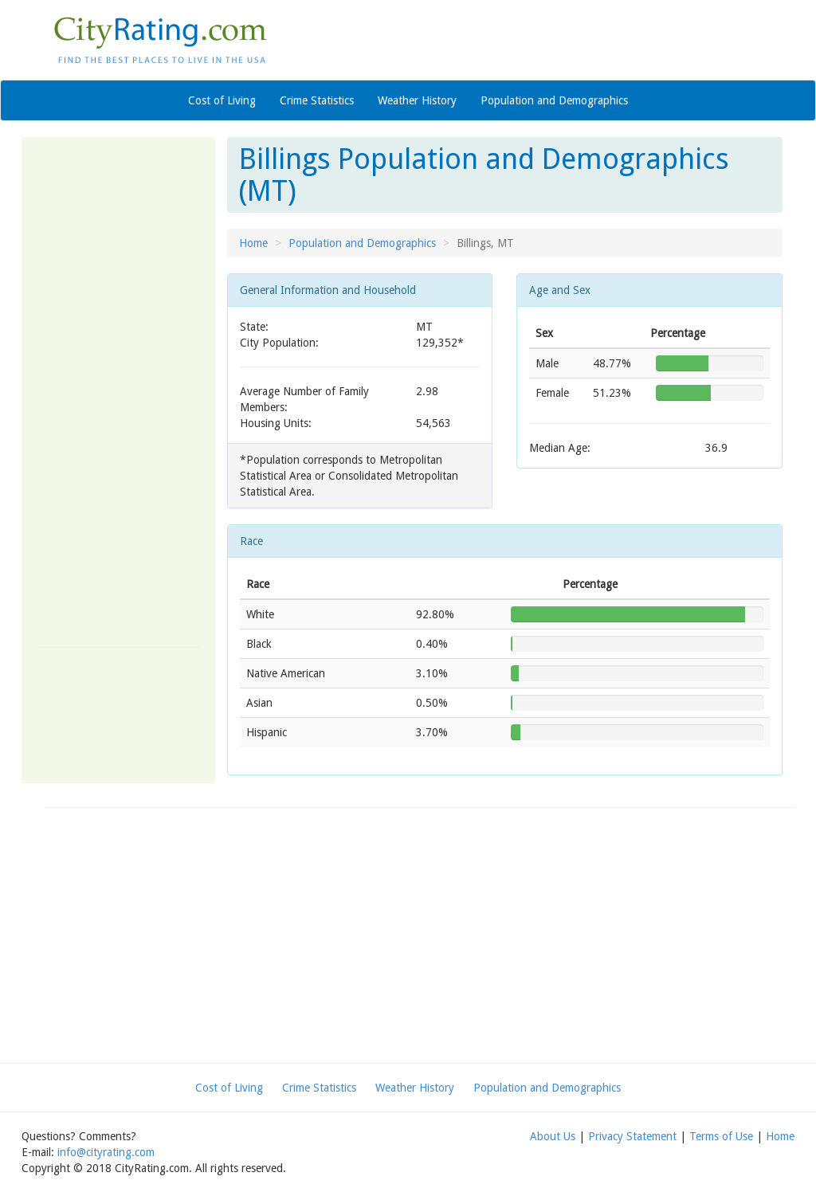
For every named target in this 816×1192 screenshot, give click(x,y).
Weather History (417, 100)
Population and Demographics (554, 100)
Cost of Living (222, 100)
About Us (552, 1136)
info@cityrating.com (106, 1152)
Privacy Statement (632, 1136)
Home (253, 243)
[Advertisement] (118, 392)
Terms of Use (721, 1136)
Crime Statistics (317, 100)
